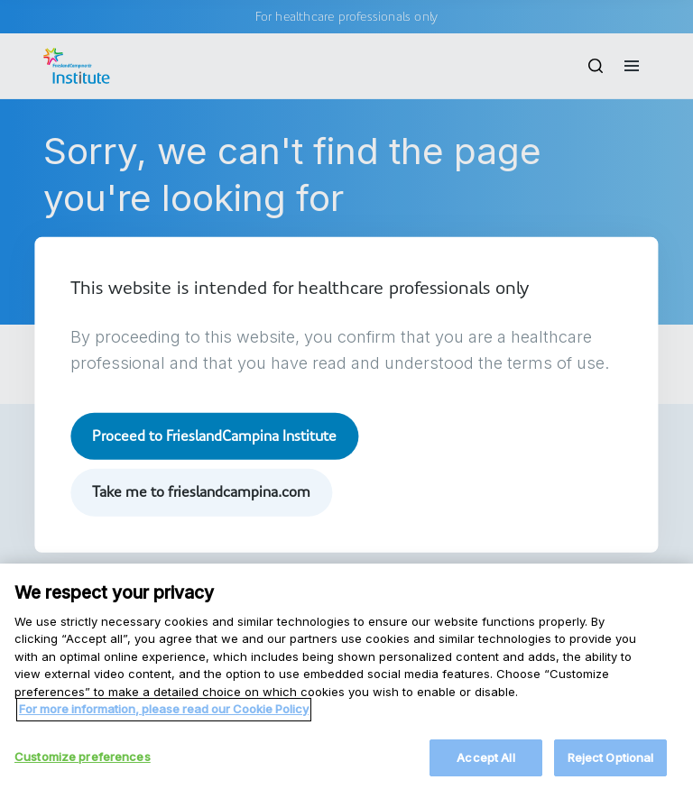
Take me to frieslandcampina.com (201, 491)
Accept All (485, 764)
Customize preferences (82, 764)
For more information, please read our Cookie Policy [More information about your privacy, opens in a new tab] (164, 716)
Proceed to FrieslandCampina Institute (214, 436)
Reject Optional (611, 764)
